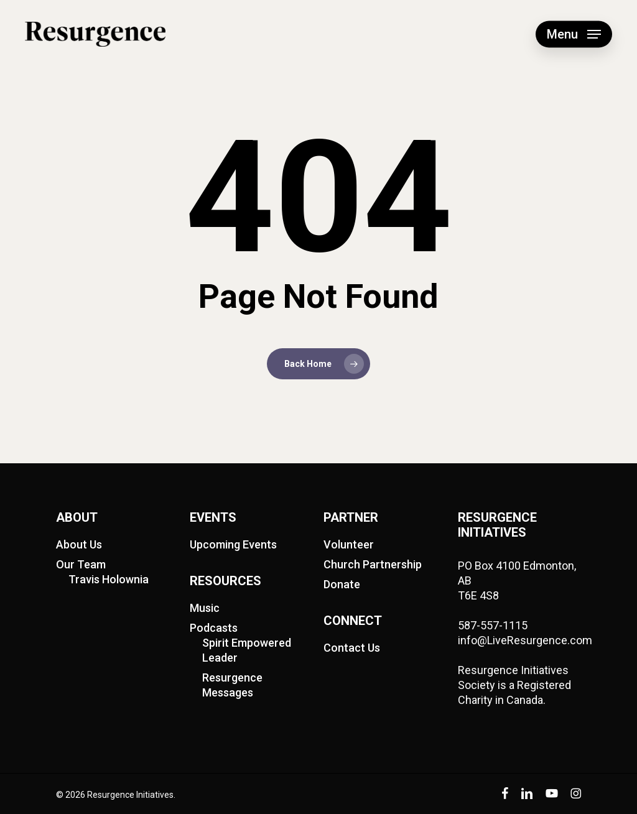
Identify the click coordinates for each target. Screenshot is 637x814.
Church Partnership (372, 564)
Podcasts (214, 627)
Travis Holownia (108, 579)
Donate (341, 584)
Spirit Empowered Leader (246, 650)
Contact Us (351, 647)
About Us (79, 544)
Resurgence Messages (232, 685)
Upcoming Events (233, 544)
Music (205, 607)
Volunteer (348, 544)
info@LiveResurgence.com (525, 640)
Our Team (81, 564)
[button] (574, 34)
